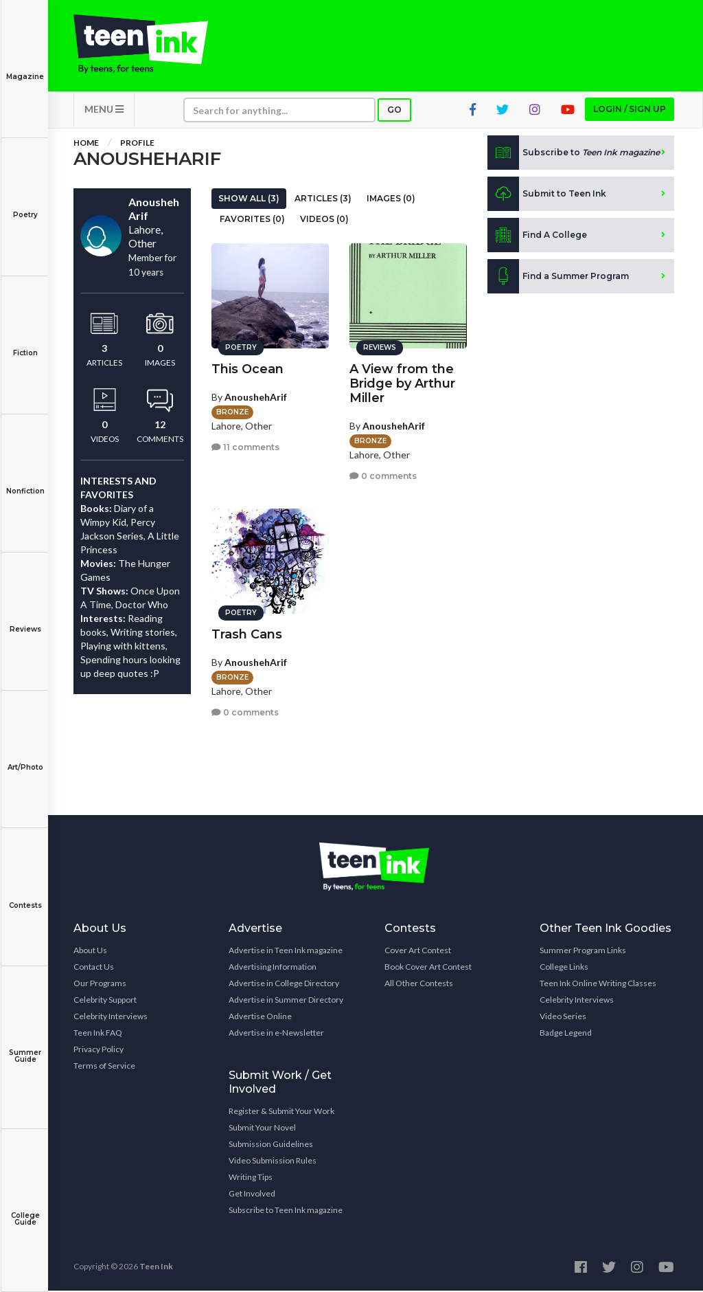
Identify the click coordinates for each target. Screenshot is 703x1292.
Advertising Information (272, 968)
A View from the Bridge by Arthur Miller (402, 383)
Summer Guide (25, 1046)
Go (394, 111)
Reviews (25, 619)
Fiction (25, 343)
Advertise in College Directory (284, 984)
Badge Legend (566, 1034)
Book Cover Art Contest (428, 968)
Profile (137, 144)
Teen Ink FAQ (97, 1034)
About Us (90, 951)
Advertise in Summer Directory (286, 1001)
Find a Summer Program (558, 277)
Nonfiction (25, 481)
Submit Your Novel (262, 1129)
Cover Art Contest (417, 951)
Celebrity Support (105, 1001)
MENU (104, 110)
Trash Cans (246, 633)
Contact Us (93, 968)
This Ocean (247, 368)
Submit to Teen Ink (546, 195)
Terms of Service (104, 1067)
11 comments (245, 446)
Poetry (25, 205)
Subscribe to (573, 154)
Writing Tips (251, 1178)
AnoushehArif (255, 396)
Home (86, 144)
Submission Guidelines (271, 1145)
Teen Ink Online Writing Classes (598, 984)
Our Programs (99, 984)
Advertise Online (260, 1017)
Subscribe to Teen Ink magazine (286, 1211)
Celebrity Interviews (110, 1017)
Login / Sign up (629, 110)
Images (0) (391, 199)
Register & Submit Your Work (281, 1112)
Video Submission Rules (272, 1162)
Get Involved (252, 1195)
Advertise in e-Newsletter (276, 1034)
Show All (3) (248, 199)
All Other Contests (418, 984)
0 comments (383, 475)
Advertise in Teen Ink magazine (286, 951)
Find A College (537, 236)
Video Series (563, 1017)
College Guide (25, 1209)
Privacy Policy (98, 1050)
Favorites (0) (252, 220)
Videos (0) (324, 220)
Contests (25, 896)
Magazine (25, 67)
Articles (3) (323, 199)
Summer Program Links (583, 951)
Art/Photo (25, 758)
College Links (564, 968)
